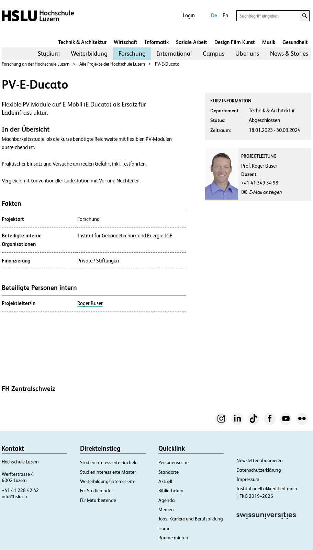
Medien (166, 509)
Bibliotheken (170, 490)
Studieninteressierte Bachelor (109, 462)
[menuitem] (48, 53)
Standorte (168, 472)
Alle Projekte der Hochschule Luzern (112, 64)
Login (189, 15)
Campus (213, 53)
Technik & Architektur (82, 42)
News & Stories (289, 53)
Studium (49, 53)
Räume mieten (173, 537)
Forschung (132, 53)
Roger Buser (90, 303)
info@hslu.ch (14, 496)
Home (164, 528)
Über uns (247, 53)
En (225, 15)
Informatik (157, 42)
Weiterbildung (89, 53)
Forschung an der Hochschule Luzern (35, 64)
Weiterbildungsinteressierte (107, 481)
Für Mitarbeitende (98, 500)
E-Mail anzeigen (265, 192)
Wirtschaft (125, 42)
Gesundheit (295, 42)
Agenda (166, 500)
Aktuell (165, 481)
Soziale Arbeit (191, 42)
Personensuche (173, 462)
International (174, 53)
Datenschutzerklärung (258, 470)
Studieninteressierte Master (108, 472)
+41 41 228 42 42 (20, 490)
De (214, 15)
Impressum (247, 479)
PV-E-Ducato (167, 64)
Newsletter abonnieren (259, 460)
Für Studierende (95, 490)
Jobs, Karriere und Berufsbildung (190, 518)
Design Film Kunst (234, 42)
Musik (268, 42)
